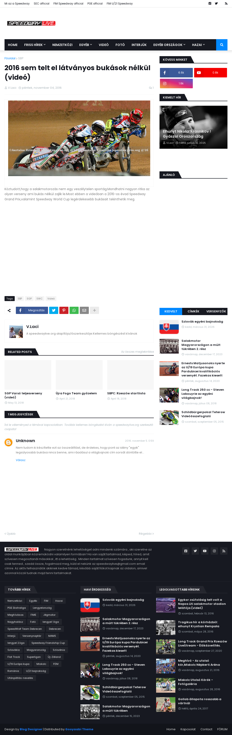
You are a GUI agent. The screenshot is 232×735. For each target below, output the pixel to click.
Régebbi (145, 533)
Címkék (193, 311)
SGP (29, 298)
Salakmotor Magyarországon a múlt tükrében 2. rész (200, 345)
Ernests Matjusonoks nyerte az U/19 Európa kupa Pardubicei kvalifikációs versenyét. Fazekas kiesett (203, 369)
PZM (55, 664)
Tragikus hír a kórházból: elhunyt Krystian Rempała (198, 624)
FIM (46, 601)
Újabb (11, 533)
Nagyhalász (15, 622)
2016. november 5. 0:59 (139, 441)
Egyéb (33, 601)
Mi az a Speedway (17, 3)
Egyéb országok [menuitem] (167, 45)
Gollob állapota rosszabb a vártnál (199, 701)
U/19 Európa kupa (18, 664)
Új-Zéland (54, 657)
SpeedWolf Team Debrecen (24, 629)
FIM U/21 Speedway (120, 3)
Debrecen (55, 629)
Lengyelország (42, 608)
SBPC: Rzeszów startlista (126, 393)
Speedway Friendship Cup (48, 643)
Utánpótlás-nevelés (20, 678)
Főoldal (10, 58)
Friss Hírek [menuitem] (33, 45)
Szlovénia (59, 650)
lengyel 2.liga (15, 643)
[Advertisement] (193, 274)
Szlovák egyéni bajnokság (202, 322)
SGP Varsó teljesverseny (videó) (23, 395)
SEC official (41, 3)
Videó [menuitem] (104, 45)
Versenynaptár (31, 636)
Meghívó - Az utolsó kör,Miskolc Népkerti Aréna (199, 663)
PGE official (95, 3)
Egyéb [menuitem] (84, 45)
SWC (39, 298)
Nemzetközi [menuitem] (62, 45)
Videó (51, 298)
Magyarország (36, 650)
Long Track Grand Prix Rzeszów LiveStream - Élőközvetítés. (202, 643)
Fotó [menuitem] (120, 45)
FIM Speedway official (68, 3)
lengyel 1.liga (51, 622)
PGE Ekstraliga (16, 608)
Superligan (34, 657)
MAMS (52, 636)
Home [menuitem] (12, 45)
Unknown (25, 440)
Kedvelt (170, 311)
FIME (33, 615)
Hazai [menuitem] (197, 45)
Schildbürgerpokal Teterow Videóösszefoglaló (203, 414)
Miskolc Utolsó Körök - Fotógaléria (195, 682)
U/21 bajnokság (36, 671)
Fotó (33, 622)
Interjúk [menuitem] (139, 45)
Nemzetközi (14, 601)
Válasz (20, 460)
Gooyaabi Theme (79, 729)
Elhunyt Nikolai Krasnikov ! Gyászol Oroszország (187, 134)
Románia (13, 671)
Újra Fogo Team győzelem (76, 393)
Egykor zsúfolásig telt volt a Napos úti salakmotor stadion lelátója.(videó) (202, 604)
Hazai (59, 601)
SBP (21, 58)
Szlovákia (13, 650)
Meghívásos (15, 615)
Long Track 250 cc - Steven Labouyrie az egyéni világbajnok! (202, 394)
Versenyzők (216, 311)
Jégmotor (49, 615)
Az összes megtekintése (137, 352)
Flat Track (13, 657)
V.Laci (32, 326)
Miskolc (41, 664)
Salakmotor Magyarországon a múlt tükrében (126, 708)
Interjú (11, 636)
